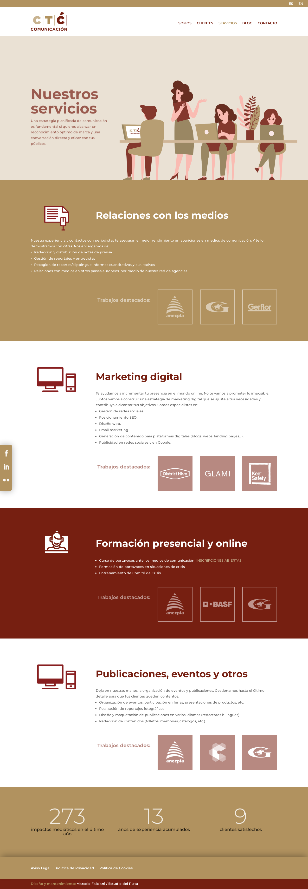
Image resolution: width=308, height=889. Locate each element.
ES (291, 4)
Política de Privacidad (75, 868)
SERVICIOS (227, 23)
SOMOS (185, 23)
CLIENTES (205, 23)
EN (300, 4)
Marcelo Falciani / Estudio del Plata (107, 884)
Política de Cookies (116, 868)
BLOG (247, 23)
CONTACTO (267, 23)
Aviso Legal (41, 868)
